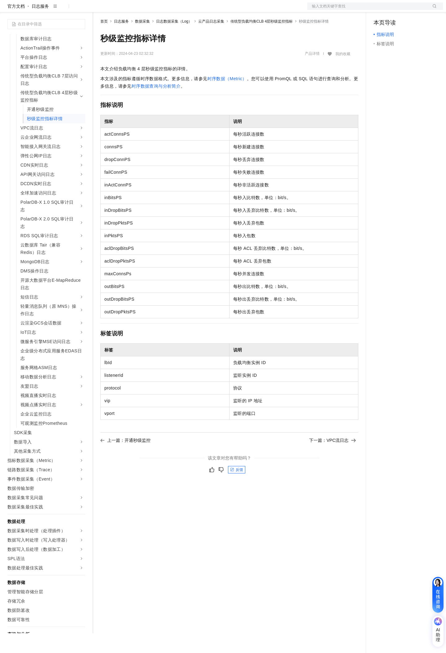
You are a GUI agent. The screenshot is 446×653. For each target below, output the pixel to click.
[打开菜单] (10, 10)
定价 (170, 9)
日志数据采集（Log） (174, 41)
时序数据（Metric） (227, 98)
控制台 (395, 10)
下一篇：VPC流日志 (332, 460)
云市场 (187, 9)
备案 (380, 10)
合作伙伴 (208, 9)
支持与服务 (234, 9)
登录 (432, 10)
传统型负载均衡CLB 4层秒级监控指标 (261, 41)
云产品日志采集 (211, 41)
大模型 (63, 9)
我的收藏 (342, 74)
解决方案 (99, 9)
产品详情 (312, 73)
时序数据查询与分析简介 (156, 105)
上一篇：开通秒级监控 (125, 460)
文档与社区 (125, 9)
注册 (410, 10)
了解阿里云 (262, 9)
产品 (80, 9)
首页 (104, 41)
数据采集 (142, 41)
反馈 (236, 489)
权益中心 (151, 9)
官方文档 (16, 26)
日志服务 (40, 26)
